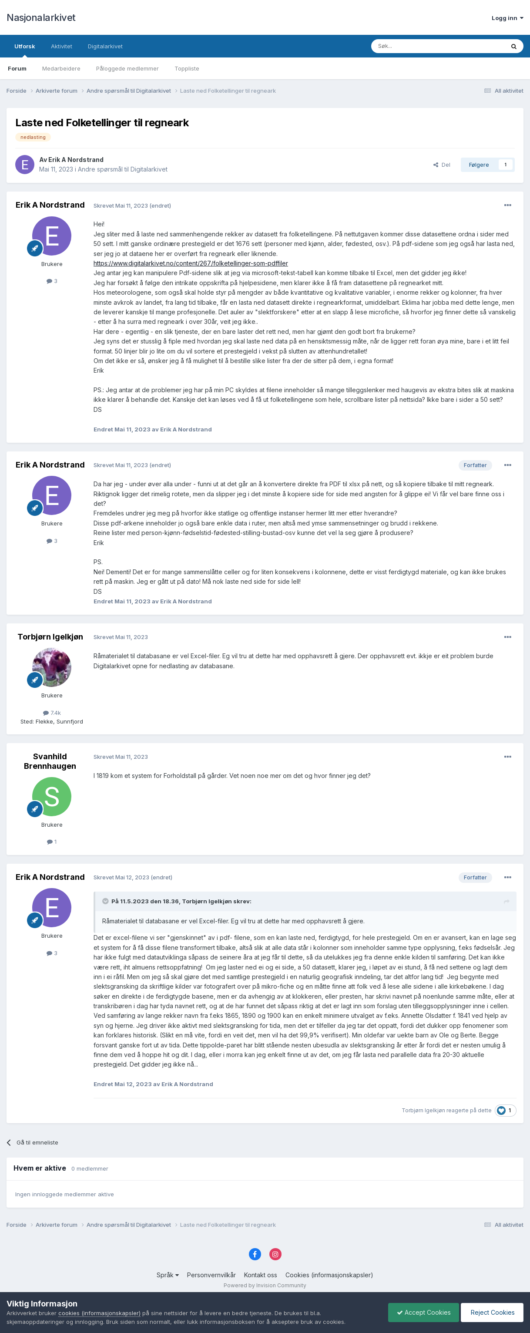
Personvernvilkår (211, 1275)
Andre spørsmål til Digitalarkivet (123, 169)
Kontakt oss (260, 1275)
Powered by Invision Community (265, 1285)
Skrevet (121, 205)
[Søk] (414, 46)
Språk (168, 1275)
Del (441, 164)
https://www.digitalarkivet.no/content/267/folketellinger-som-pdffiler (191, 263)
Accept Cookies (422, 1312)
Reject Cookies (491, 1312)
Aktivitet (61, 46)
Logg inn (507, 17)
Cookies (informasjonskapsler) (329, 1275)
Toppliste (186, 68)
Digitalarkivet (105, 46)
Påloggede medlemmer (127, 68)
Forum (17, 68)
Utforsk (24, 50)
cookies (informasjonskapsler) (99, 1312)
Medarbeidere (61, 68)
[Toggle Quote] (106, 901)
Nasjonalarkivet (41, 17)
